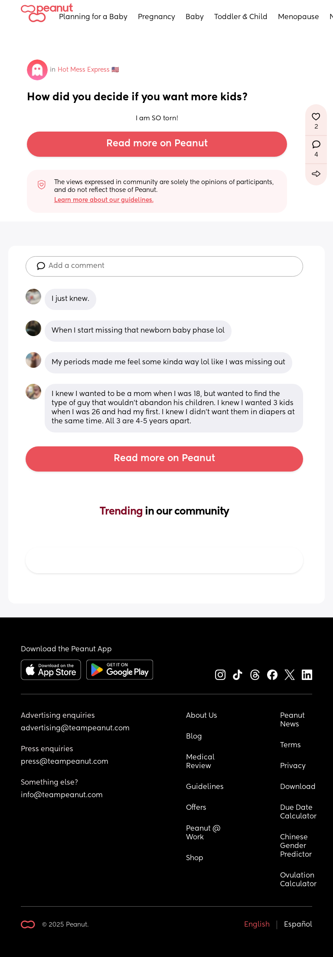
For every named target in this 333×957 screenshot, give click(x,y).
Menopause (298, 17)
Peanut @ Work (204, 833)
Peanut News (293, 720)
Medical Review (201, 762)
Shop (194, 858)
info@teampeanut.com (62, 795)
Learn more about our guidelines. (103, 200)
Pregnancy (156, 17)
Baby (195, 17)
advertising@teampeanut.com (75, 728)
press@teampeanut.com (64, 762)
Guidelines (205, 787)
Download (298, 787)
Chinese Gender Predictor (296, 846)
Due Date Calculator (298, 812)
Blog (194, 736)
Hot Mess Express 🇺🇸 (88, 70)
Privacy (293, 766)
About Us (201, 716)
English (257, 924)
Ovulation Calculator (298, 880)
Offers (196, 808)
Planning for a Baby (93, 17)
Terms (290, 745)
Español (298, 924)
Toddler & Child (241, 17)
